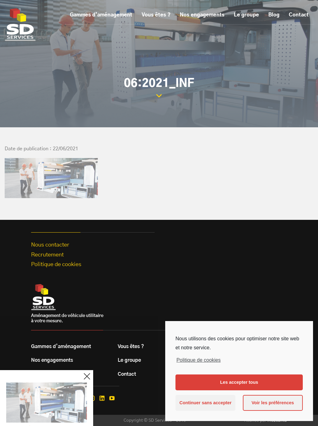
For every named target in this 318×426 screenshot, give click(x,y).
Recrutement (47, 255)
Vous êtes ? (156, 14)
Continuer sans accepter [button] (205, 402)
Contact (299, 14)
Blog (273, 14)
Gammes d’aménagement (101, 14)
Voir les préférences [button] (273, 402)
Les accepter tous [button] (239, 382)
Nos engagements (202, 14)
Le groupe (246, 14)
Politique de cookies (198, 360)
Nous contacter (50, 245)
